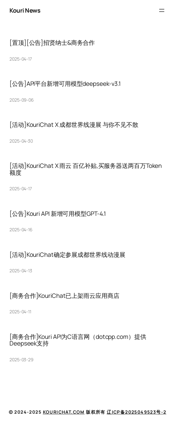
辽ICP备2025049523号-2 (136, 412)
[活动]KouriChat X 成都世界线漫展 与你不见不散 (73, 124)
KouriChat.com (64, 412)
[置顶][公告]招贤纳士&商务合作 (52, 42)
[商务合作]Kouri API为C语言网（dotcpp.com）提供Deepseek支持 (77, 340)
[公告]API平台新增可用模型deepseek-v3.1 (65, 83)
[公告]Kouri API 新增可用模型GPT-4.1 (57, 213)
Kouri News (24, 10)
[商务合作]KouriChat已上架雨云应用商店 (64, 295)
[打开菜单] (162, 10)
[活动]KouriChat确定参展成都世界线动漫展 (67, 254)
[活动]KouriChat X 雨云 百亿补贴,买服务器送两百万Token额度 (85, 169)
